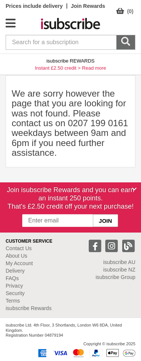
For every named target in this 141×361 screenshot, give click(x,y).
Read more (94, 68)
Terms (13, 301)
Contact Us (19, 248)
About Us (16, 256)
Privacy (14, 286)
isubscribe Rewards (29, 308)
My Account (19, 263)
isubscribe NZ (119, 270)
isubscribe (119, 262)
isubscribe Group (115, 277)
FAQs (12, 278)
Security (15, 293)
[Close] (134, 189)
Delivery (15, 271)
